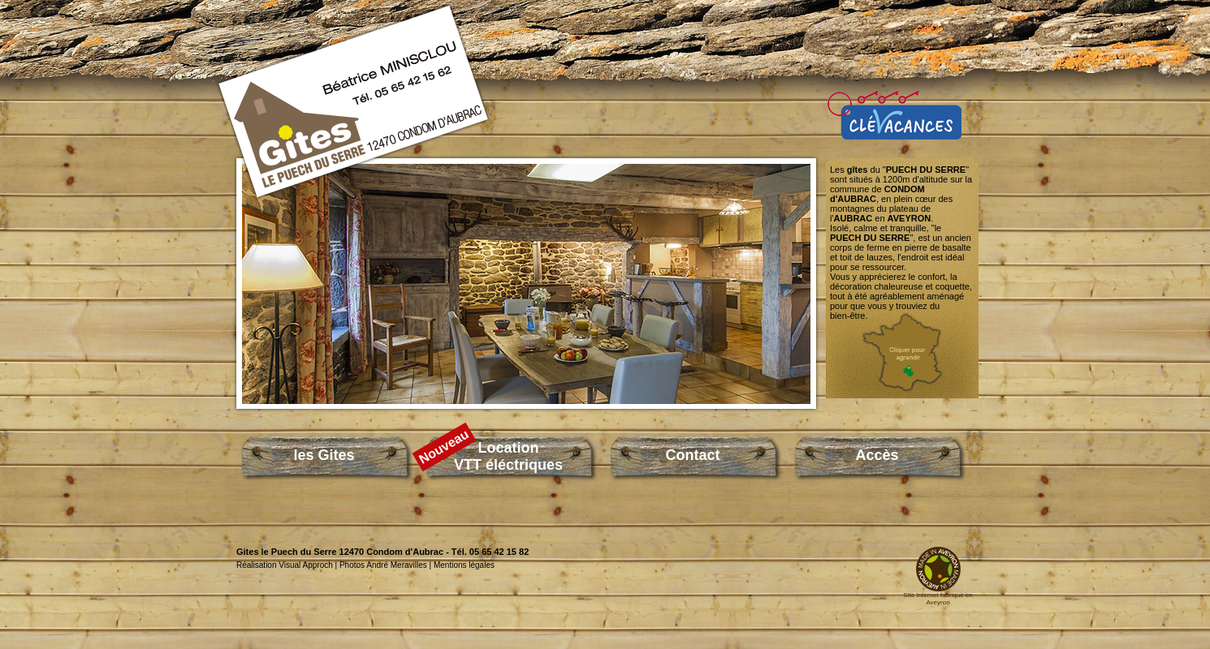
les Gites (323, 455)
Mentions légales (464, 565)
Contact (693, 455)
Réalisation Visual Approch (284, 565)
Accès (876, 455)
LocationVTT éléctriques (508, 456)
